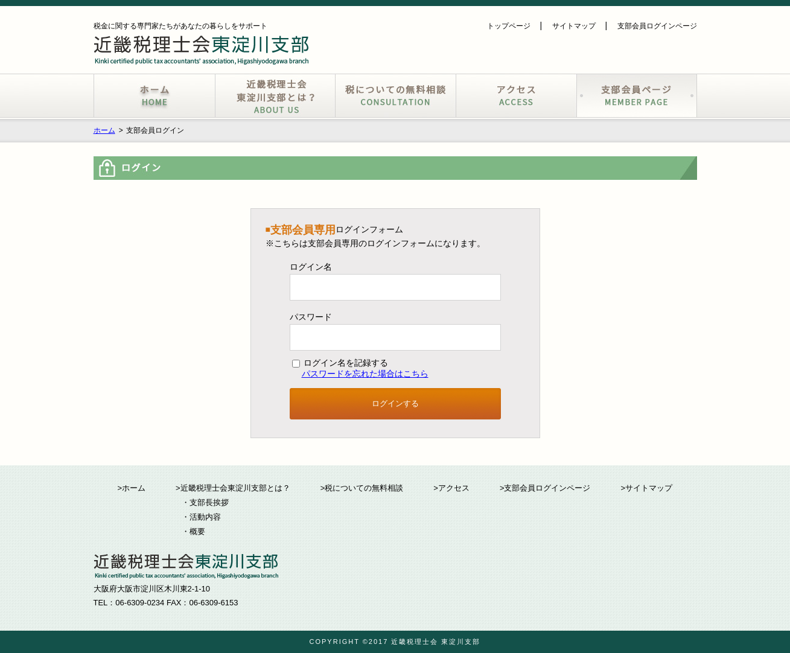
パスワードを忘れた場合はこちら (365, 373)
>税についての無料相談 (362, 487)
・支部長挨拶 (205, 502)
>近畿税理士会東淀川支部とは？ (233, 487)
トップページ (508, 26)
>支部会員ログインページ (545, 487)
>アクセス (451, 487)
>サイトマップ (646, 487)
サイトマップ (574, 26)
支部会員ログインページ (657, 26)
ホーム (104, 130)
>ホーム (132, 487)
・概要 (193, 531)
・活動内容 (201, 516)
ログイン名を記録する (340, 363)
